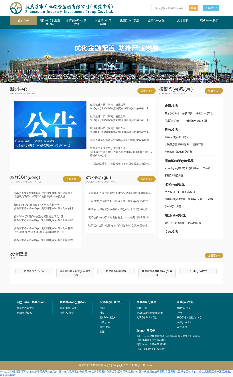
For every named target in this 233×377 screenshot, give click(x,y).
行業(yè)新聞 (67, 312)
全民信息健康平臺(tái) (177, 144)
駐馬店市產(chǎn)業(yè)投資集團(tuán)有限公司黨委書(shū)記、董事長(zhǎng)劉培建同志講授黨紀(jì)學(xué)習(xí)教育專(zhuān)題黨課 (45, 194)
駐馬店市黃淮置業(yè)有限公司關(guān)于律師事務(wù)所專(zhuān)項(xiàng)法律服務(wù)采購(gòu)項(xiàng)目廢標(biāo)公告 (121, 152)
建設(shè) (105, 326)
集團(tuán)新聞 (68, 308)
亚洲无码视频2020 (127, 371)
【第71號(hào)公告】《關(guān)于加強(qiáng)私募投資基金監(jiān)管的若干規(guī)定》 (120, 201)
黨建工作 (142, 308)
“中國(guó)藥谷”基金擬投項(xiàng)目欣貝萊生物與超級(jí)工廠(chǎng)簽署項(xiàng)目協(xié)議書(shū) (121, 163)
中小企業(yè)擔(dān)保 (195, 120)
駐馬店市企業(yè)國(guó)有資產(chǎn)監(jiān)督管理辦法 (120, 225)
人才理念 (182, 326)
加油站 (206, 168)
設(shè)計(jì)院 (173, 206)
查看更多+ (146, 90)
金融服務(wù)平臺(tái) (177, 137)
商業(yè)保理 (172, 113)
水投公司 (170, 191)
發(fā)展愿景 (184, 308)
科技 (102, 312)
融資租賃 (187, 113)
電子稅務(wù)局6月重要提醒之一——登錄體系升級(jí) (118, 217)
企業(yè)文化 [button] (156, 20)
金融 (102, 308)
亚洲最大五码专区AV (179, 371)
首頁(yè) (27, 19)
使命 (179, 312)
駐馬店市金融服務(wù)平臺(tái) (157, 273)
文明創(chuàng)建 (147, 317)
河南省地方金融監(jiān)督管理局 (75, 273)
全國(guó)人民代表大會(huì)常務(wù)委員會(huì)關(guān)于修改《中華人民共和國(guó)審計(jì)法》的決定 (120, 192)
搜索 (193, 8)
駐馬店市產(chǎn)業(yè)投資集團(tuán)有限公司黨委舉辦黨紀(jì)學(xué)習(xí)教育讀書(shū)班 (45, 240)
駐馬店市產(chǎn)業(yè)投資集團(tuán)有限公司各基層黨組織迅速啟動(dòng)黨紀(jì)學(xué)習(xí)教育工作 (45, 230)
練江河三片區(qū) (175, 222)
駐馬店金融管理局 (116, 271)
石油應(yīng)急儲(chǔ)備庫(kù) (182, 168)
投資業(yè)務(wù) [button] (103, 22)
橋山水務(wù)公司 (175, 199)
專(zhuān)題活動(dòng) (150, 312)
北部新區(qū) (195, 222)
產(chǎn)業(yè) (108, 317)
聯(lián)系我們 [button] (209, 20)
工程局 (209, 199)
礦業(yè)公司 (195, 199)
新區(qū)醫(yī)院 (174, 175)
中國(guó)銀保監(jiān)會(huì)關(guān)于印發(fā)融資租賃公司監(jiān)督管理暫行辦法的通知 (120, 209)
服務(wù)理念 (184, 322)
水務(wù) (105, 322)
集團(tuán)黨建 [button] (129, 20)
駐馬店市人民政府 (34, 271)
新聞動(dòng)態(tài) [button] (76, 22)
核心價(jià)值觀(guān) (189, 317)
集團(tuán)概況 (25, 308)
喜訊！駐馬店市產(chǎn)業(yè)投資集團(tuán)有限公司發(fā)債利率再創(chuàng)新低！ (121, 140)
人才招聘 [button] (183, 20)
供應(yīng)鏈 (172, 120)
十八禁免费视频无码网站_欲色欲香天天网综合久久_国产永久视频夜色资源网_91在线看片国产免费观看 (58, 371)
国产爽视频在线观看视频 (153, 371)
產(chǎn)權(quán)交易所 (178, 151)
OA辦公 (211, 8)
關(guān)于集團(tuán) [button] (50, 22)
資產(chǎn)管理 (204, 113)
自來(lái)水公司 (186, 191)
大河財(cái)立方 (198, 271)
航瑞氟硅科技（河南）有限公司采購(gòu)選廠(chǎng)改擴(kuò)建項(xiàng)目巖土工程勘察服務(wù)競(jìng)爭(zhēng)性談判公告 (121, 106)
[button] (17, 56)
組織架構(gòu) (25, 312)
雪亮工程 (198, 144)
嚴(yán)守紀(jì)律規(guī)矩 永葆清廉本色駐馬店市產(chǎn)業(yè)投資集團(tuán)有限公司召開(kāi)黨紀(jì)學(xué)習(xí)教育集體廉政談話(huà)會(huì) (45, 206)
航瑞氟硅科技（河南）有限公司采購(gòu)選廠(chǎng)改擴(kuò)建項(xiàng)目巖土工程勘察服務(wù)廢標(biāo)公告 (121, 118)
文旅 (102, 331)
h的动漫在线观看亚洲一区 (207, 371)
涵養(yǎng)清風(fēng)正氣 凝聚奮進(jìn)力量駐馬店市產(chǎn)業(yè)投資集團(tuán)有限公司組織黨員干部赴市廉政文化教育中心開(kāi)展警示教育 (45, 218)
